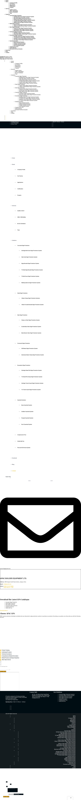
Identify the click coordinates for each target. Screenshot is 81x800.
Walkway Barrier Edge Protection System (23, 22)
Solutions (8, 14)
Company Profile (13, 2)
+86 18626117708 (45, 696)
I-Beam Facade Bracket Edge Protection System (25, 26)
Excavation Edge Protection (16, 35)
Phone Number (6, 784)
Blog (7, 51)
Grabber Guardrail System (20, 43)
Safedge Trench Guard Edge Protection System (24, 38)
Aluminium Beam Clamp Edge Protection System (25, 34)
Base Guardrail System (19, 42)
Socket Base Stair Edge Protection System (23, 29)
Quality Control (13, 9)
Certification (12, 6)
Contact (7, 52)
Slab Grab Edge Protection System (22, 17)
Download (8, 50)
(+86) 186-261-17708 (8, 587)
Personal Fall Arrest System (16, 49)
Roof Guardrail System (19, 45)
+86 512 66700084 (36, 696)
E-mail (4, 786)
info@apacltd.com (8, 57)
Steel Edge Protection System (65, 696)
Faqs (11, 13)
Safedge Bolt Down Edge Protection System (24, 16)
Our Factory (12, 4)
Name (4, 781)
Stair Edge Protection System (65, 697)
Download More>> (4, 610)
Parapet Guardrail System (19, 44)
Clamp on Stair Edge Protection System (23, 28)
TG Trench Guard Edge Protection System (23, 39)
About (7, 1)
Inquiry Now (8, 476)
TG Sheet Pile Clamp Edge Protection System (24, 37)
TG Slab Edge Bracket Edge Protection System (24, 20)
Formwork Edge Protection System (66, 695)
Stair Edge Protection (14, 27)
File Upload (5, 794)
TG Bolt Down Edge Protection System (22, 21)
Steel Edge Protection (15, 23)
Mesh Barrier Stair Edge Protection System (23, 30)
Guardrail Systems (14, 41)
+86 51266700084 (14, 123)
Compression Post (14, 46)
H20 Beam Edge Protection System (22, 32)
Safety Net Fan (13, 47)
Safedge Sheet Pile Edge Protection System (24, 36)
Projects (11, 7)
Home (12, 61)
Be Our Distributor (14, 12)
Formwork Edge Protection (16, 31)
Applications (12, 5)
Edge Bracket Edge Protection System (22, 19)
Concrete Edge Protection (16, 15)
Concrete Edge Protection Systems (67, 694)
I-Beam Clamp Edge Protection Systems (23, 24)
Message (5, 791)
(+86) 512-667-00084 (8, 586)
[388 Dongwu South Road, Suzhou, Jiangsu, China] (9, 681)
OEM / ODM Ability (14, 11)
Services (8, 8)
